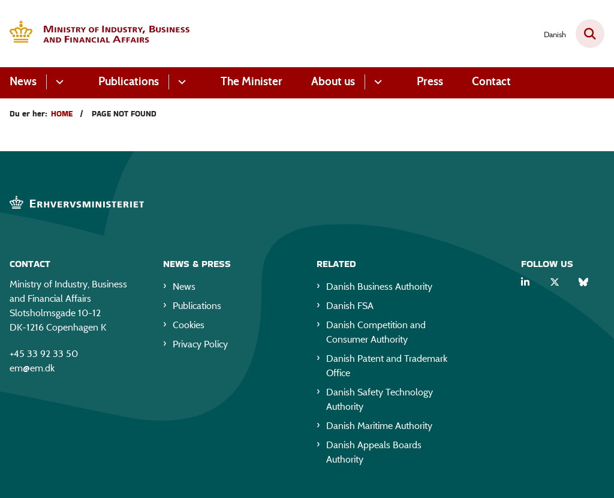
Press (430, 81)
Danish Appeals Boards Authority (374, 452)
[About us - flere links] (376, 81)
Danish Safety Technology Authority (379, 399)
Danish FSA (350, 305)
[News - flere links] (58, 81)
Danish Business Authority (379, 286)
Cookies (188, 325)
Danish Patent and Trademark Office (386, 366)
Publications (128, 81)
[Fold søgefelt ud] (590, 33)
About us (333, 81)
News (23, 81)
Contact (491, 81)
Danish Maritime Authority (379, 425)
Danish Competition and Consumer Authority (376, 332)
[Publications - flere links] (180, 81)
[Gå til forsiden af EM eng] (94, 33)
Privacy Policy (200, 344)
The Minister (251, 81)
